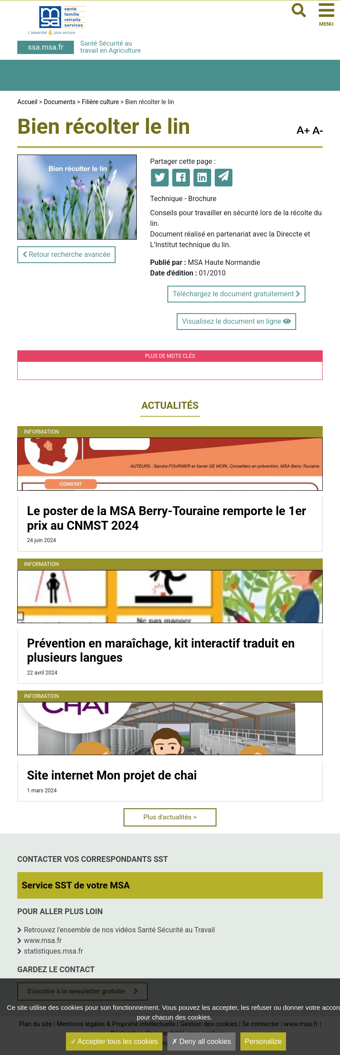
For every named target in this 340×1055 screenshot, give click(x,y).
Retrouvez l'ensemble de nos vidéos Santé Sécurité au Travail (119, 930)
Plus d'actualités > (170, 817)
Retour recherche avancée (66, 254)
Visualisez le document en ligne (236, 321)
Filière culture (100, 101)
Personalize (263, 1041)
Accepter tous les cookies (114, 1041)
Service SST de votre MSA (76, 885)
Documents (59, 101)
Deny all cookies (201, 1041)
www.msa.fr (43, 940)
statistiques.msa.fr (53, 951)
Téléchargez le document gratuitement (236, 294)
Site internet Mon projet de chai (112, 775)
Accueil (27, 101)
